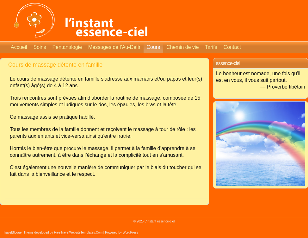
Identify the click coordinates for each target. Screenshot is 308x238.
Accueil (19, 47)
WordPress (130, 232)
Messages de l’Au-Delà (114, 47)
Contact (232, 47)
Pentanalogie (67, 47)
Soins (40, 47)
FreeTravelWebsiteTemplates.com (78, 232)
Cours (153, 47)
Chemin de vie (182, 47)
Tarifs (211, 47)
